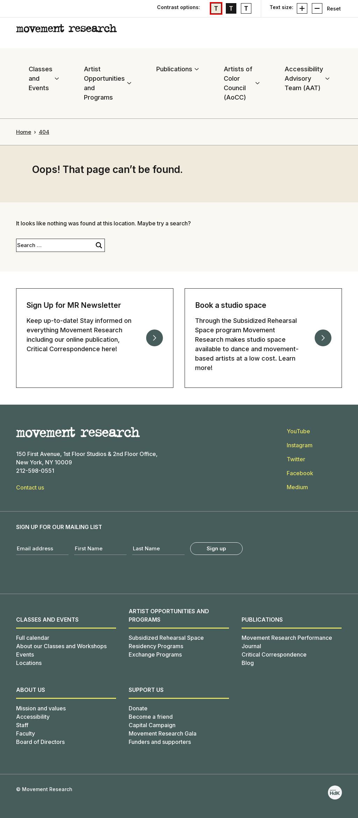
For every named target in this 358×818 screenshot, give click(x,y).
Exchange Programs (155, 654)
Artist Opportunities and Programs (104, 83)
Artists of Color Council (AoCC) (238, 83)
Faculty (25, 733)
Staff (22, 725)
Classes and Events (40, 78)
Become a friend (151, 716)
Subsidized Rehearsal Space (166, 637)
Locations (29, 662)
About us (30, 689)
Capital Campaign (152, 725)
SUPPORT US (146, 689)
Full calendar (32, 637)
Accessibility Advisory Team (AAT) (304, 78)
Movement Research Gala (162, 733)
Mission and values (41, 708)
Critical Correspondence (274, 654)
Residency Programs (156, 646)
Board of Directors (40, 741)
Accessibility (33, 716)
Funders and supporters (160, 741)
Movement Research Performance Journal (287, 642)
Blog (248, 662)
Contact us (30, 487)
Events (25, 654)
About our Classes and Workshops (61, 646)
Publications (174, 69)
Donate (138, 708)
